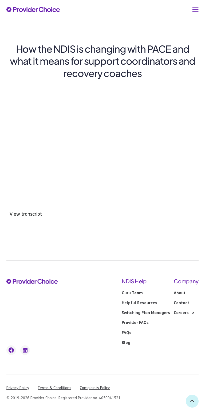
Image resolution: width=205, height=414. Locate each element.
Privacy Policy (17, 388)
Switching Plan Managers (146, 313)
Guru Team (132, 293)
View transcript (26, 214)
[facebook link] (11, 350)
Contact (181, 303)
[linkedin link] (25, 350)
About (180, 293)
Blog (126, 343)
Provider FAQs (135, 323)
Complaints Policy (95, 388)
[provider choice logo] (33, 9)
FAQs (126, 333)
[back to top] (192, 401)
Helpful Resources (139, 303)
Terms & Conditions (54, 388)
